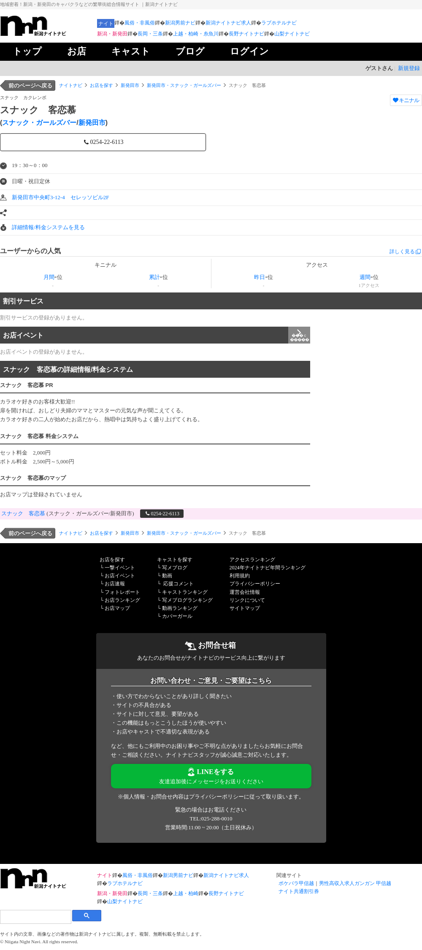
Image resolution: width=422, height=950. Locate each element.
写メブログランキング (187, 600)
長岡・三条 (150, 34)
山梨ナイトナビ (292, 34)
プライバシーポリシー (255, 584)
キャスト (130, 51)
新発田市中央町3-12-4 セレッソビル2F (60, 197)
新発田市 (130, 85)
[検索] (35, 916)
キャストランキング (185, 592)
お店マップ (117, 608)
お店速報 (115, 584)
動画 (167, 576)
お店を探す (101, 85)
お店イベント (156, 335)
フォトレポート (122, 592)
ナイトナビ (70, 85)
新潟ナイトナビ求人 (228, 23)
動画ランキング (179, 608)
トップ (27, 51)
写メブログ (174, 568)
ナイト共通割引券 (299, 891)
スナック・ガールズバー (39, 122)
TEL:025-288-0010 (210, 818)
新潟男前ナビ (180, 23)
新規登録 (409, 68)
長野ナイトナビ (246, 34)
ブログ (190, 51)
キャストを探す (174, 560)
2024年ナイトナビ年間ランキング (268, 568)
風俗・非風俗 (139, 23)
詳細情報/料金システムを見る (48, 227)
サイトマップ (245, 608)
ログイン (249, 51)
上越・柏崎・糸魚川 (196, 34)
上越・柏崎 (185, 893)
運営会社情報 (245, 592)
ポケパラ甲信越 (296, 883)
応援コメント (178, 584)
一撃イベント (120, 568)
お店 (76, 51)
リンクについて (247, 600)
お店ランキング (122, 600)
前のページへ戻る (30, 85)
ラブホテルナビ (279, 23)
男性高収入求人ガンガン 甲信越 (355, 883)
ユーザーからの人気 (30, 250)
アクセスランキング (252, 560)
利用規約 (240, 576)
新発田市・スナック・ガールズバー (184, 85)
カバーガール (177, 616)
